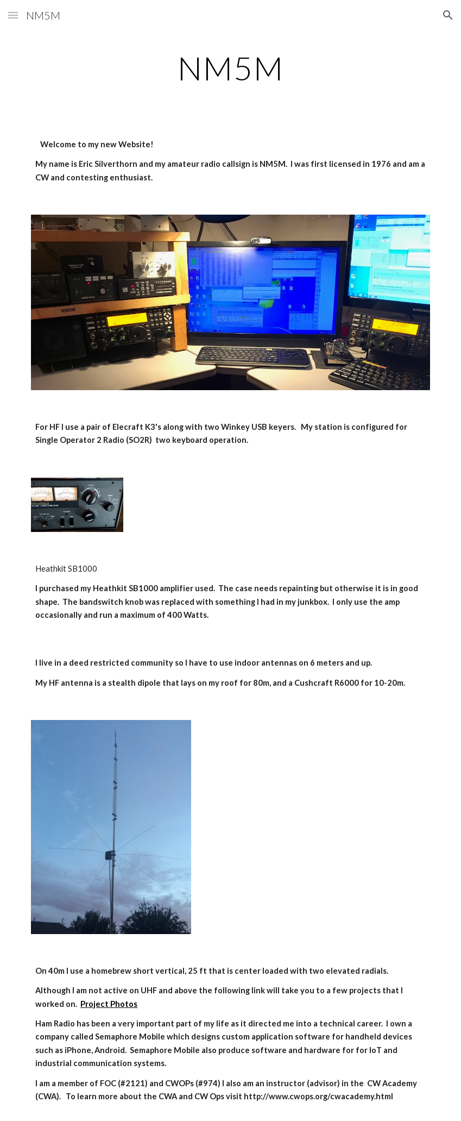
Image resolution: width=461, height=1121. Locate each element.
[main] (230, 68)
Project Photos (108, 1004)
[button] (13, 15)
